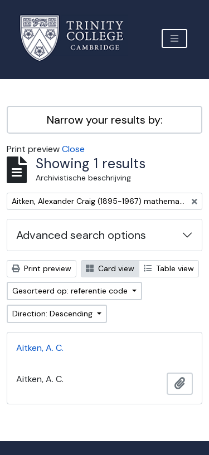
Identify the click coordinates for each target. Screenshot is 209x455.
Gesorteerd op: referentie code (71, 291)
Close (73, 149)
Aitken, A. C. (40, 348)
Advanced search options (81, 235)
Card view (110, 268)
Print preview (41, 268)
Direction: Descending (53, 314)
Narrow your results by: (105, 119)
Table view (169, 268)
